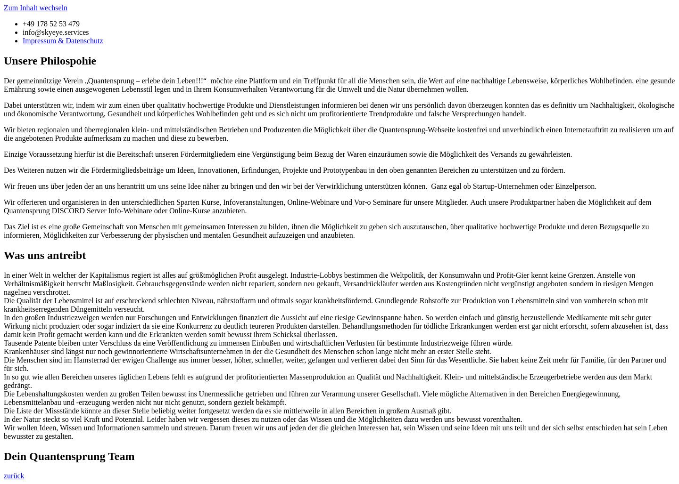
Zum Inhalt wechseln (35, 8)
